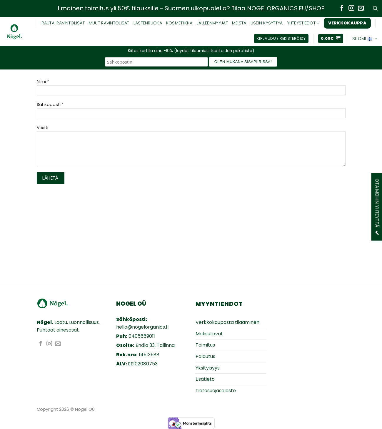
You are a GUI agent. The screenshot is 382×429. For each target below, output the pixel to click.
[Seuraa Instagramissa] (351, 8)
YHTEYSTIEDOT (303, 23)
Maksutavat (209, 333)
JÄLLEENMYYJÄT (212, 23)
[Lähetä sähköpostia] (361, 8)
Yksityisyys (208, 368)
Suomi (365, 38)
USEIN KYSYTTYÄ (267, 23)
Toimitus (205, 345)
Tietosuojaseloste (216, 390)
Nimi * (191, 89)
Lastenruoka (148, 23)
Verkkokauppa (347, 23)
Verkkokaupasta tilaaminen (227, 322)
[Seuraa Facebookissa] (342, 8)
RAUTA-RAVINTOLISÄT (63, 23)
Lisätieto (205, 379)
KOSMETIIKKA (179, 23)
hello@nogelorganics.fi (142, 327)
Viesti (191, 147)
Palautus (205, 356)
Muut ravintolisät (109, 23)
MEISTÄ (239, 23)
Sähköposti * (191, 112)
